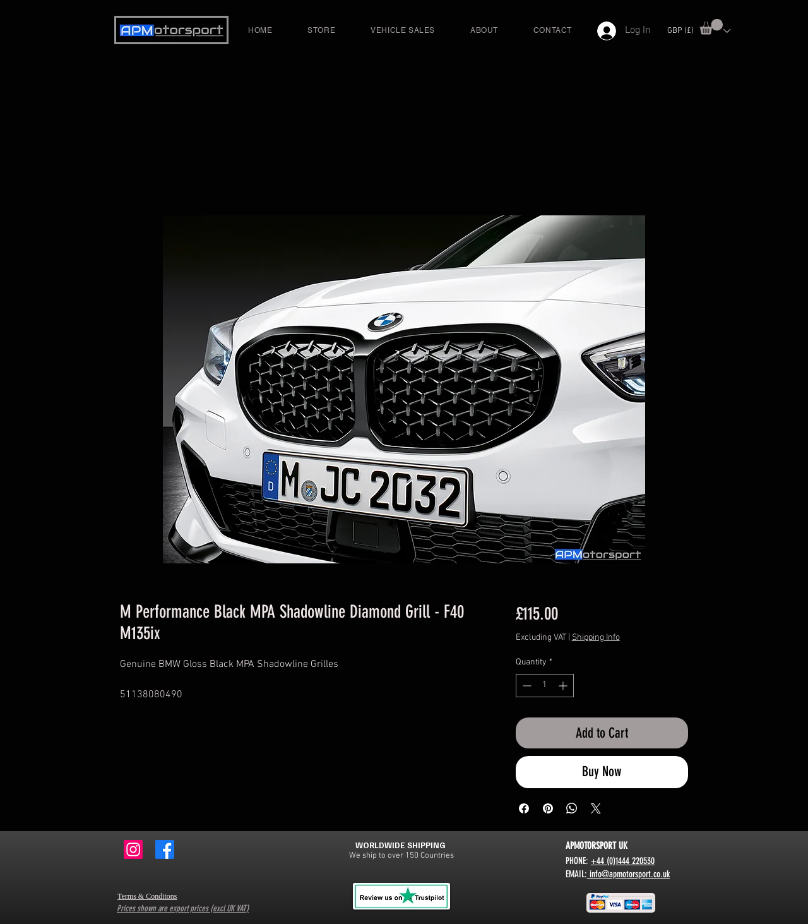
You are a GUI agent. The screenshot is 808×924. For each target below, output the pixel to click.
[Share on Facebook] (524, 808)
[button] (711, 27)
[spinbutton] (544, 686)
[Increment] (564, 686)
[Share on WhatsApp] (571, 808)
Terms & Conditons (147, 896)
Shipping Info (596, 637)
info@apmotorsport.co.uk (628, 874)
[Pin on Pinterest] (548, 808)
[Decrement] (525, 686)
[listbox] (698, 30)
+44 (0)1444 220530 (623, 861)
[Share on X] (595, 808)
